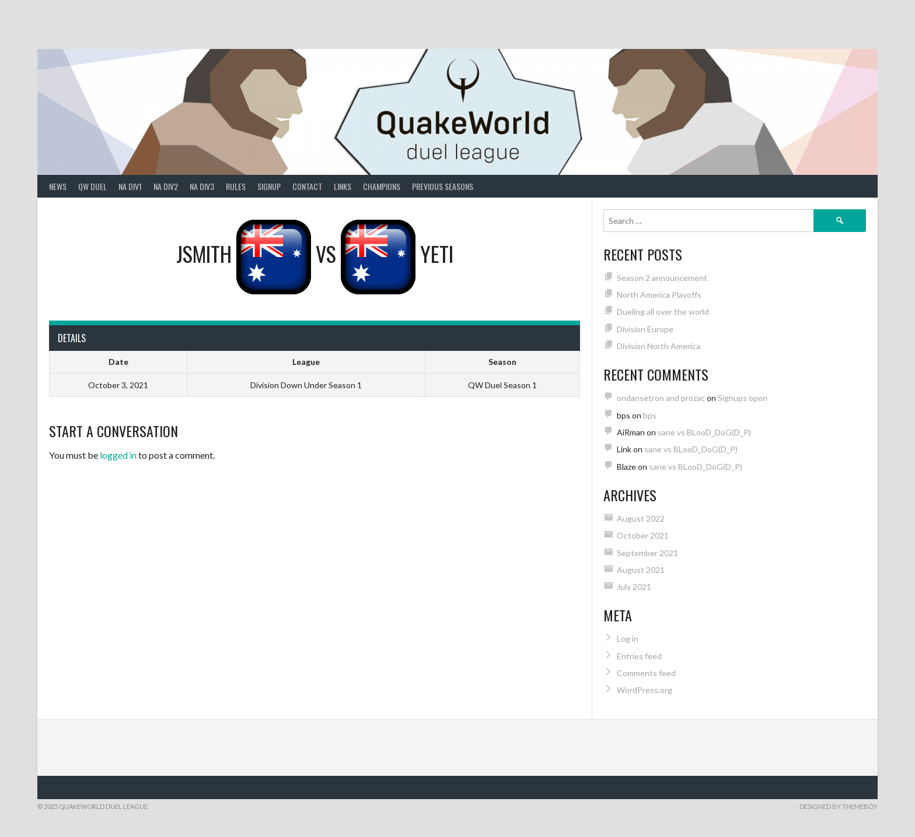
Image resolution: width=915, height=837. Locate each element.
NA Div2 (165, 186)
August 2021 (641, 570)
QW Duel (92, 186)
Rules (236, 186)
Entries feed (639, 656)
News (58, 186)
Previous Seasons (442, 186)
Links (342, 186)
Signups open (742, 398)
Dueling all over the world (663, 311)
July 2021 (634, 587)
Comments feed (646, 673)
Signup (269, 186)
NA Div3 (202, 186)
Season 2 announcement (662, 278)
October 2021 (643, 535)
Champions (381, 186)
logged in (118, 454)
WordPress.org (644, 690)
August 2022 (641, 518)
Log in (627, 638)
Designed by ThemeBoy (838, 806)
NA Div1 (130, 186)
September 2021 (647, 553)
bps (649, 415)
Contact (307, 186)
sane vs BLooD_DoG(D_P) (704, 432)
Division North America (658, 346)
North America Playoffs (659, 295)
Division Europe (645, 329)
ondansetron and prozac (661, 398)
